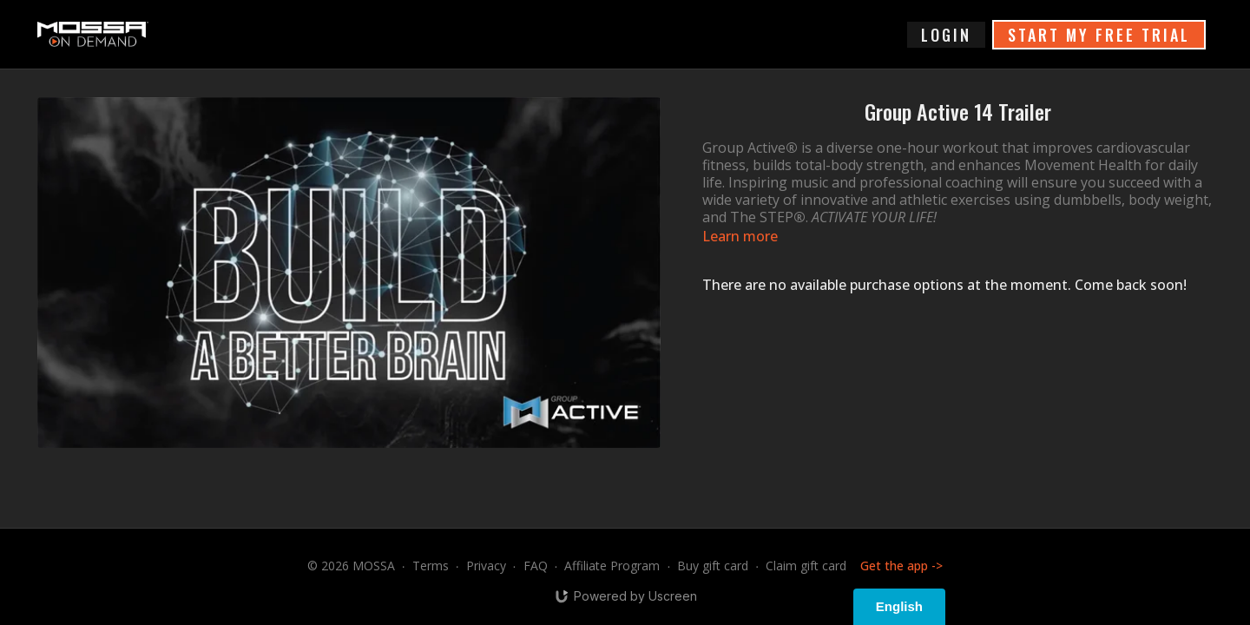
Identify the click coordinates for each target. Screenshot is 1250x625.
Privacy (486, 565)
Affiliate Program (612, 565)
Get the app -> (901, 565)
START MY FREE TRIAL (1099, 34)
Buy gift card (712, 565)
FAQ (535, 565)
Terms (430, 565)
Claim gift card (806, 565)
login (946, 34)
